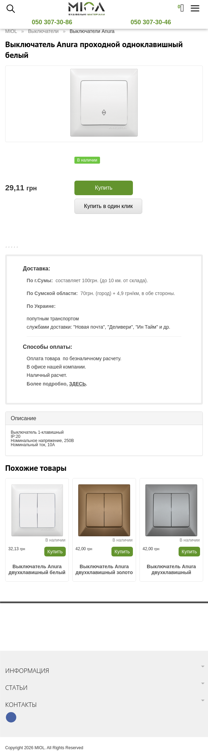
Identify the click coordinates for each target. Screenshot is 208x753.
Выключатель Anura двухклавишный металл (171, 569)
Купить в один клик (108, 206)
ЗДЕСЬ (77, 384)
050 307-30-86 (55, 22)
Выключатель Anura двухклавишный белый (37, 569)
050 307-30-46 (153, 22)
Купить (103, 188)
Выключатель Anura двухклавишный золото (104, 569)
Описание (23, 418)
